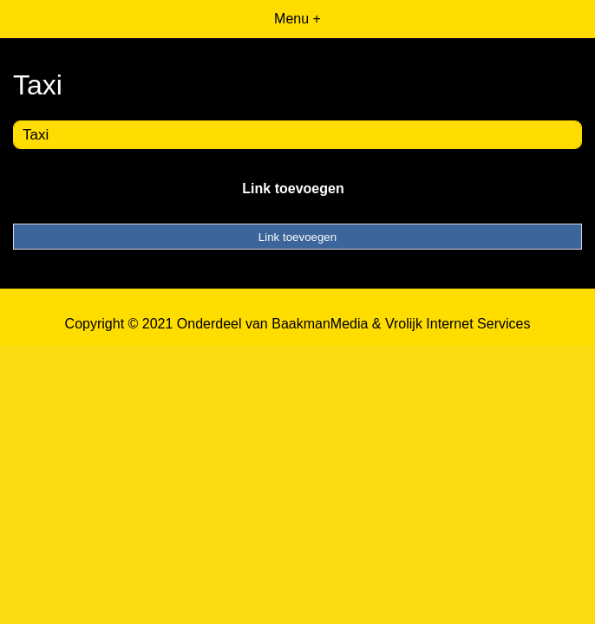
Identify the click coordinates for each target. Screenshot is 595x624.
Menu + (297, 18)
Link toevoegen (292, 188)
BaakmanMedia (319, 323)
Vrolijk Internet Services (457, 323)
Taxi (36, 135)
